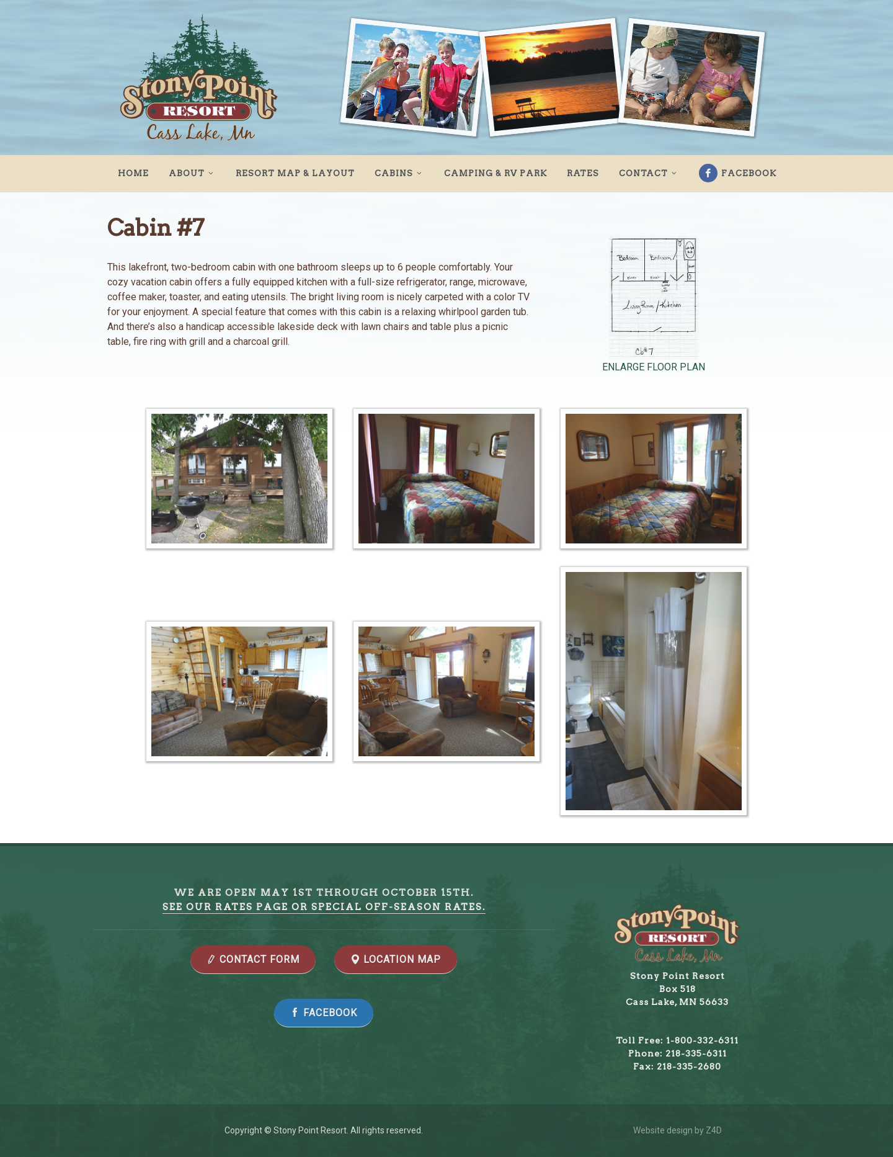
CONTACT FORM (253, 959)
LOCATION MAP (395, 959)
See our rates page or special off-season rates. (324, 907)
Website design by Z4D (677, 1130)
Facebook (737, 173)
